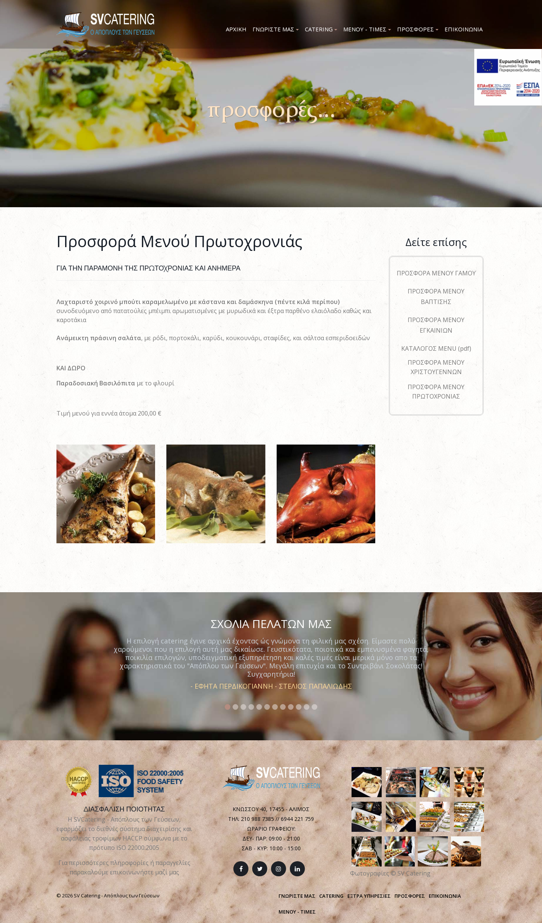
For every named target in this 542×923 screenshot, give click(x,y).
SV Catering (414, 873)
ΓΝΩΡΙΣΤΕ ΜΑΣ (297, 895)
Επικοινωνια (464, 29)
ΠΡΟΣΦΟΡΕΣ (409, 895)
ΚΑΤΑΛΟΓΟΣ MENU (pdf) (436, 348)
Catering (321, 29)
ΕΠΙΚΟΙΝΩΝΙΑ (445, 895)
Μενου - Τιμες (367, 29)
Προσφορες (417, 29)
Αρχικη (236, 29)
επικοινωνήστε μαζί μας (144, 872)
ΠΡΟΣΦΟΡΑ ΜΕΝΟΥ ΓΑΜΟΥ (436, 273)
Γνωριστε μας (276, 29)
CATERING (331, 895)
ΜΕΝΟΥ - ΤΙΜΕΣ (297, 911)
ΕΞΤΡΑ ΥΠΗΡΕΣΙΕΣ (369, 895)
